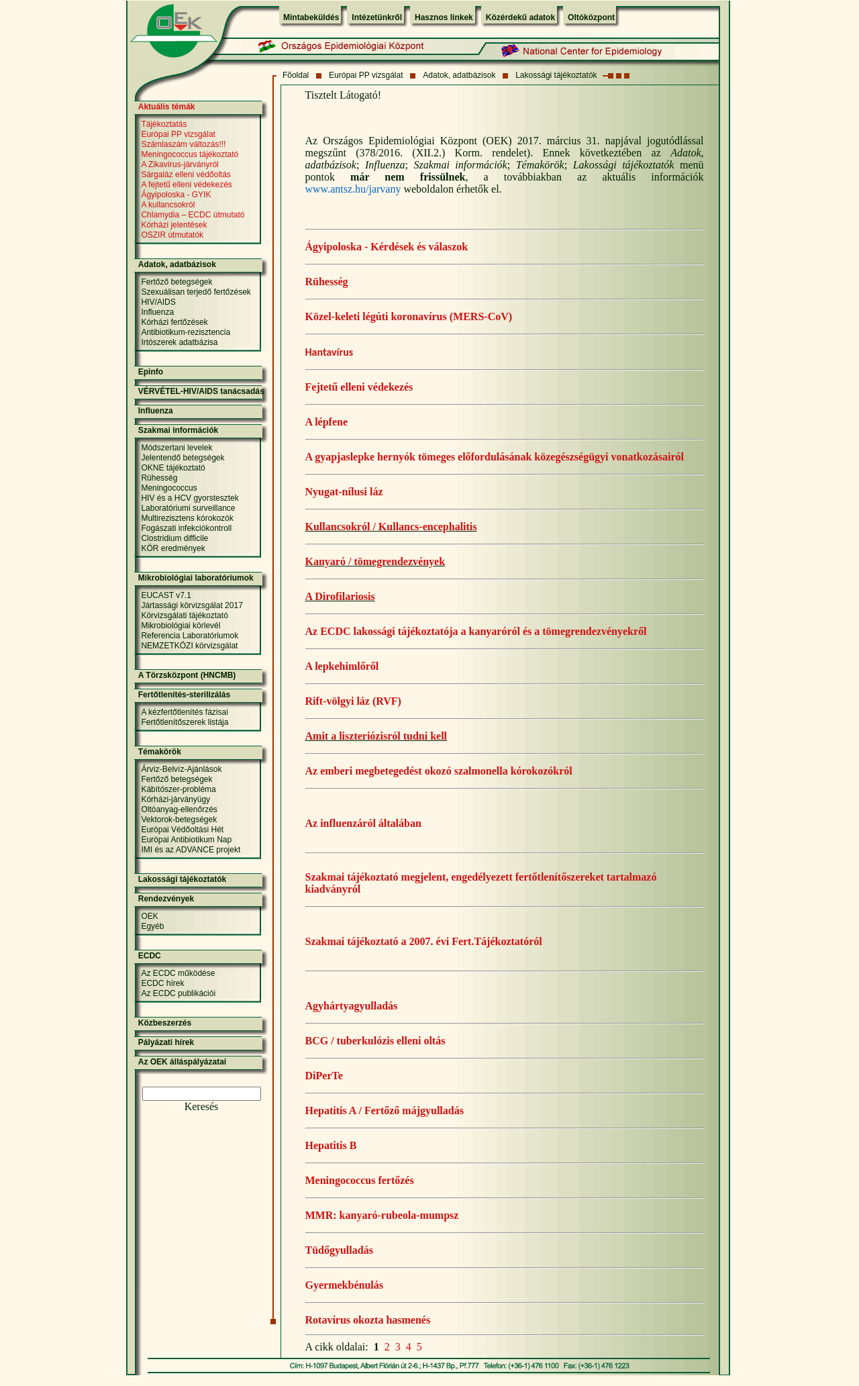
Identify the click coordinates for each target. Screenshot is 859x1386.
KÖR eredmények (173, 548)
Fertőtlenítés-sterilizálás (184, 694)
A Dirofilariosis (340, 596)
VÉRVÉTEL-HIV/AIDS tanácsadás (201, 391)
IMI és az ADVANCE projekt (190, 849)
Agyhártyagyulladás (351, 1005)
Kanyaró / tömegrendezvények (375, 561)
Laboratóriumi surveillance (188, 508)
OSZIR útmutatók (172, 235)
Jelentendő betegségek (182, 457)
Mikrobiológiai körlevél (180, 625)
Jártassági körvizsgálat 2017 (191, 605)
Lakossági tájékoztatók (556, 75)
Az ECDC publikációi (178, 993)
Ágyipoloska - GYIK (176, 194)
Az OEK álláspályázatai (182, 1062)
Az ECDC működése (178, 973)
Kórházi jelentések (174, 225)
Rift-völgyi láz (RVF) (353, 701)
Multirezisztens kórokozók (187, 518)
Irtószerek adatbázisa (179, 342)
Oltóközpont (591, 17)
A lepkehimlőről (342, 666)
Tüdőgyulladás (339, 1250)
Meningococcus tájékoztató (189, 154)
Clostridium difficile (174, 538)
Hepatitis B (331, 1145)
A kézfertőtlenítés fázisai (184, 712)
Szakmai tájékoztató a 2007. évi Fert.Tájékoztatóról (423, 941)
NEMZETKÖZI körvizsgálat (189, 645)
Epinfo (150, 372)
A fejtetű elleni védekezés (186, 184)
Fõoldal (296, 75)
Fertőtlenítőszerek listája (184, 722)
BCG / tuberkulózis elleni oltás (375, 1040)
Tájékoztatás (164, 124)
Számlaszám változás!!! (183, 144)
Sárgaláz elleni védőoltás (185, 174)
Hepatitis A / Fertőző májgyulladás (384, 1110)
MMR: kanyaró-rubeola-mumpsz (382, 1215)
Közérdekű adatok (520, 17)
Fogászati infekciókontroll (186, 528)
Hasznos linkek (444, 17)
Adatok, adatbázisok (459, 75)
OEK (149, 916)
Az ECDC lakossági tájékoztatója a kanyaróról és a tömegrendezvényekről (476, 631)
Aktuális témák (166, 106)
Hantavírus (329, 352)
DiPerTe (324, 1075)
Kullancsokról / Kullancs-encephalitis (391, 526)
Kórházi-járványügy (175, 799)
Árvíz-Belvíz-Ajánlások (181, 769)
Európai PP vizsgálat (366, 75)
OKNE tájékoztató (173, 468)
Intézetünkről (377, 17)
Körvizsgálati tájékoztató (184, 615)
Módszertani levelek (176, 447)
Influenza (157, 312)
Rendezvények (166, 898)
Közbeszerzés (164, 1023)
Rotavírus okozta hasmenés (368, 1320)
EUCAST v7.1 (166, 595)
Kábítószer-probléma (178, 789)
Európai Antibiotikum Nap (186, 839)
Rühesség (326, 281)
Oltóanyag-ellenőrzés (179, 809)
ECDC (149, 955)
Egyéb (152, 926)
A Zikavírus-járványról (179, 164)
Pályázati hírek (166, 1042)
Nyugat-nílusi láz (344, 491)
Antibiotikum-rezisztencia (185, 332)
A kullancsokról (168, 204)
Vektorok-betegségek (179, 819)
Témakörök (159, 751)
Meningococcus (169, 488)
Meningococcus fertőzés (359, 1180)
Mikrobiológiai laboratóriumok (196, 578)
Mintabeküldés (311, 17)
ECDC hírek (162, 983)
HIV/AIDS (158, 302)
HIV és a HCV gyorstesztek (189, 498)
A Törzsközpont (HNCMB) (187, 675)
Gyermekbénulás (344, 1285)
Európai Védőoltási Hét (182, 829)
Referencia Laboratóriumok (189, 635)
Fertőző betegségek (176, 282)
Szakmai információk (178, 430)
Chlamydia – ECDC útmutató (192, 214)
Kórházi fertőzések (174, 322)
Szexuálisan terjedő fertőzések (195, 292)
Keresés (202, 1106)
